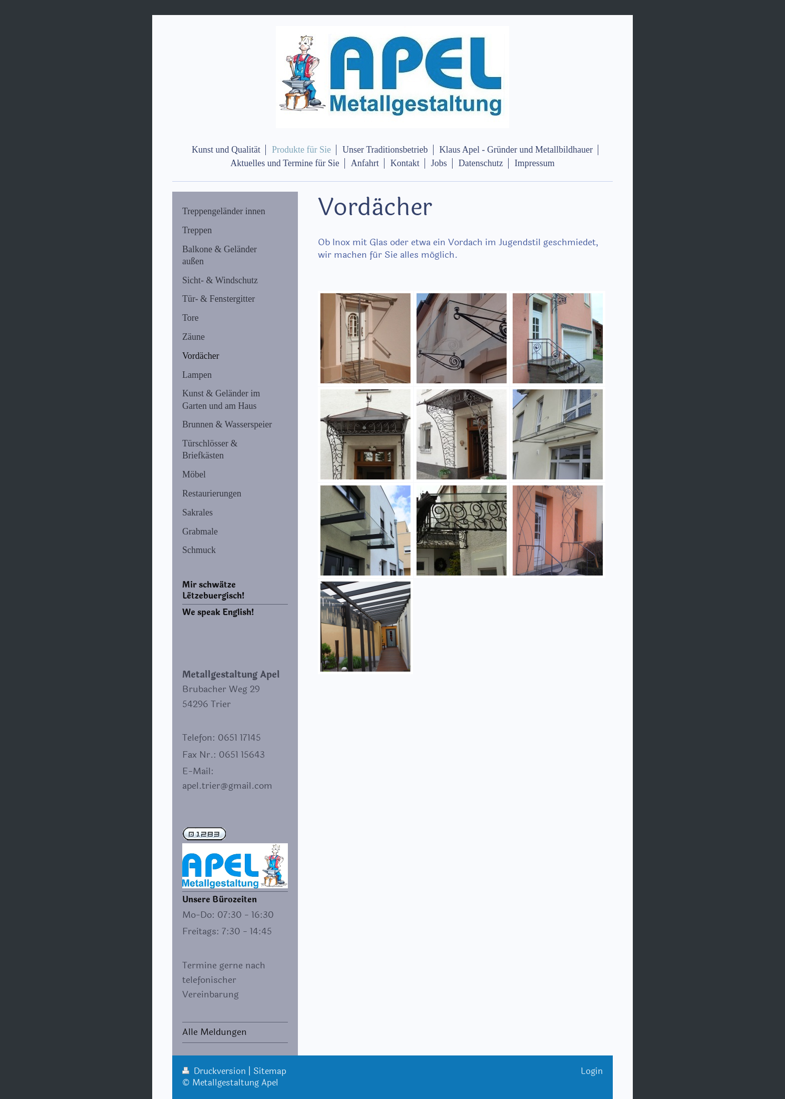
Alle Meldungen (214, 1032)
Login (592, 1071)
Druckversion (215, 1071)
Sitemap (269, 1071)
